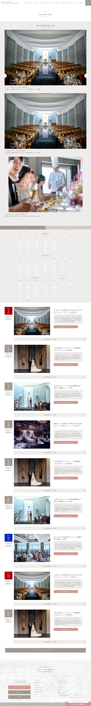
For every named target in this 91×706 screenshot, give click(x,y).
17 (54, 246)
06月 (62, 279)
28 (28, 253)
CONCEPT (36, 2)
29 (37, 253)
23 (45, 249)
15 (37, 246)
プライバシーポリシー (12, 704)
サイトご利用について (22, 704)
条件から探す (68, 227)
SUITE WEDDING (55, 2)
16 (45, 246)
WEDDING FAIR (29, 2)
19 (71, 246)
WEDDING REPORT (63, 682)
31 (71, 275)
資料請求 (19, 697)
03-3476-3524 (20, 682)
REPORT (81, 2)
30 (45, 253)
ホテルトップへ (41, 704)
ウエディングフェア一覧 (19, 687)
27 (19, 253)
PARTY (48, 2)
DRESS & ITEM (70, 2)
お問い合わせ (19, 692)
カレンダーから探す (22, 227)
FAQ (59, 684)
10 (54, 242)
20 (19, 249)
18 (62, 246)
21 (28, 249)
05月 (28, 301)
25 (62, 249)
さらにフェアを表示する (45, 650)
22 (37, 249)
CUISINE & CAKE (39, 687)
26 (71, 249)
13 (19, 246)
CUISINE (63, 2)
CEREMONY (43, 2)
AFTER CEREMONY (70, 695)
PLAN (76, 2)
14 (28, 246)
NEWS (59, 689)
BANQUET (37, 684)
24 (54, 249)
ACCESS (60, 687)
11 (62, 242)
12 (71, 242)
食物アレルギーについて (32, 704)
